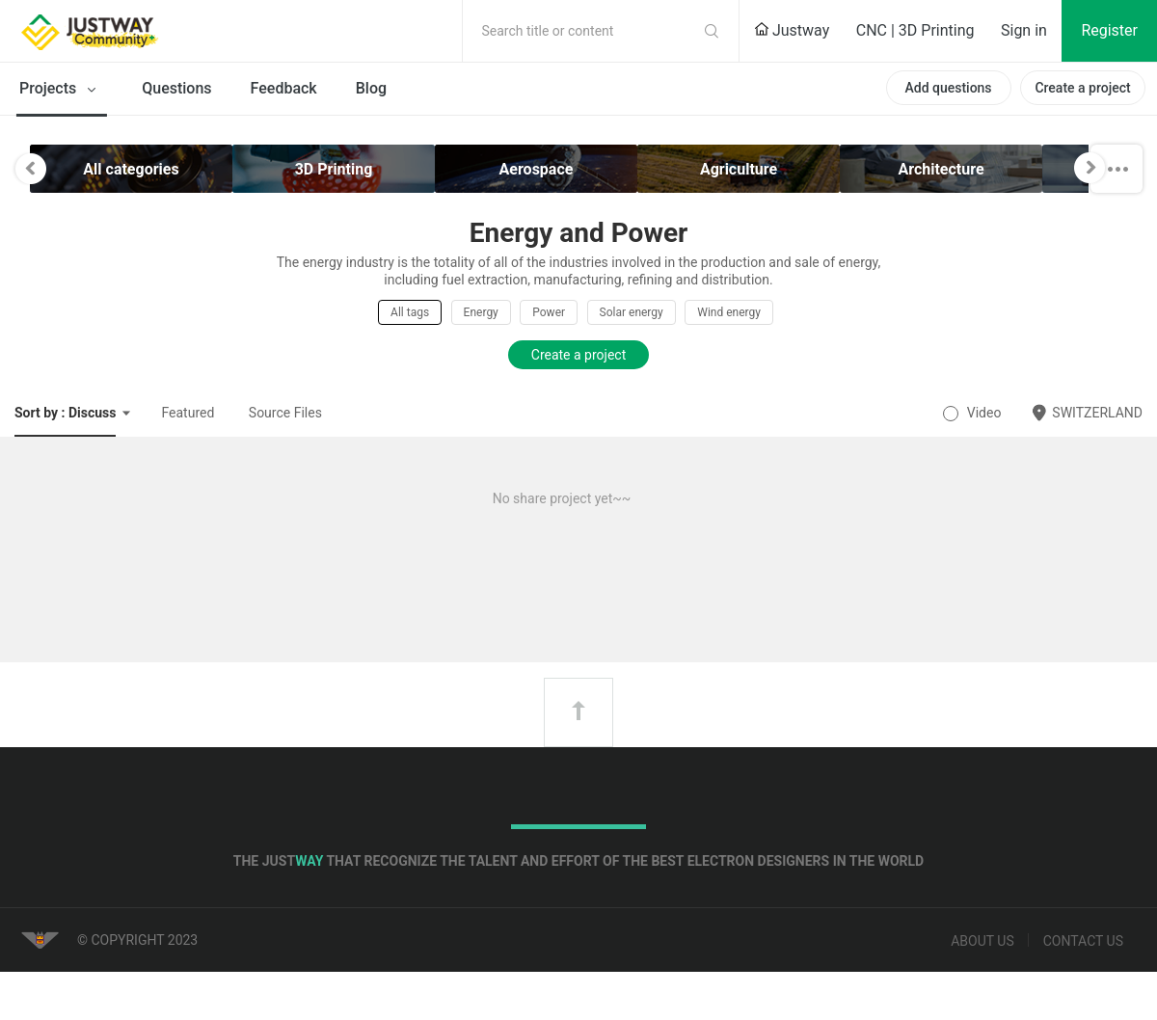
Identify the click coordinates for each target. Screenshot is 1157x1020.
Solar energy (631, 312)
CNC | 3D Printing (915, 30)
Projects (61, 89)
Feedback (284, 88)
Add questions (947, 87)
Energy (481, 312)
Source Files (285, 412)
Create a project (1082, 87)
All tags (409, 312)
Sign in (1024, 30)
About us (982, 941)
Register (1109, 30)
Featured (187, 412)
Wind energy (729, 312)
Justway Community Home (139, 31)
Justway (791, 30)
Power (548, 312)
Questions (176, 88)
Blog (371, 88)
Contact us (1083, 941)
